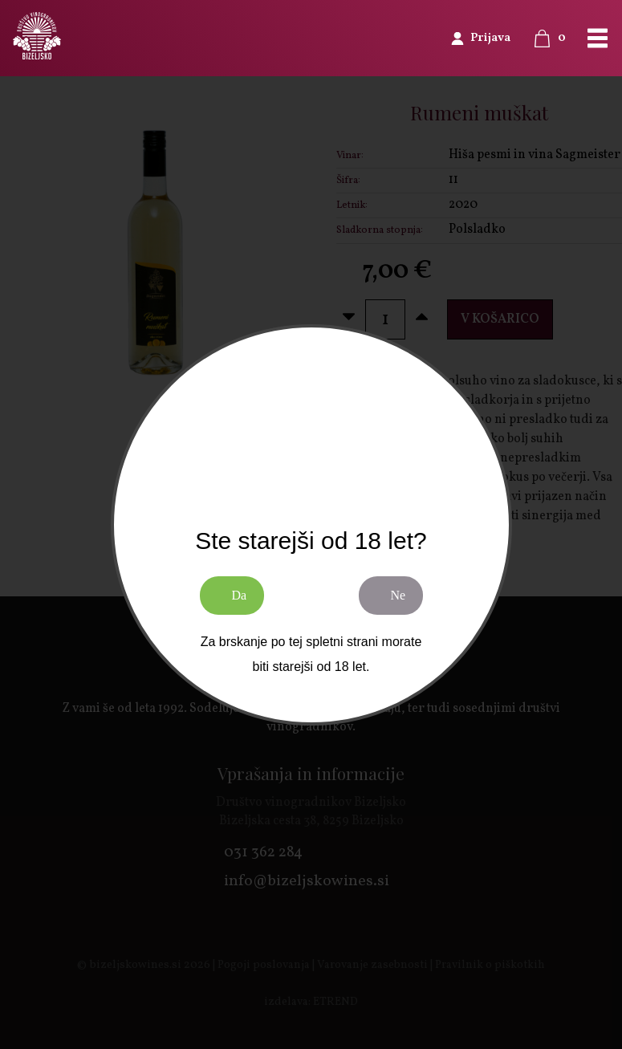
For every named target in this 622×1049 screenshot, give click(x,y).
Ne (398, 595)
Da (239, 595)
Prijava (490, 38)
